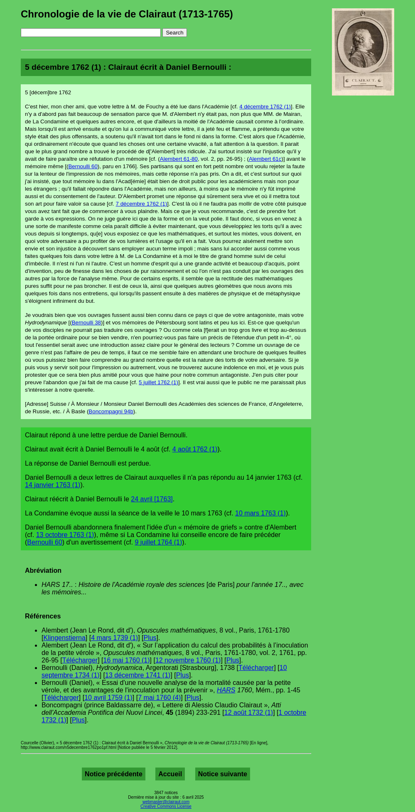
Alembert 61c (265, 159)
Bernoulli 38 (86, 322)
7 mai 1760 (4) (159, 697)
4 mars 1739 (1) (114, 637)
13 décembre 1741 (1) (137, 675)
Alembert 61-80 (179, 159)
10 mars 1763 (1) (260, 513)
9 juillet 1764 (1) (158, 542)
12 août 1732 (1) (248, 712)
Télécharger (80, 660)
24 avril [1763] (152, 499)
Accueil (170, 774)
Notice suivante (222, 774)
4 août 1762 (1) (195, 449)
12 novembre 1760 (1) (188, 660)
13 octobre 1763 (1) (65, 534)
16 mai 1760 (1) (126, 660)
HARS (226, 690)
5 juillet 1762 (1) (158, 382)
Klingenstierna (64, 637)
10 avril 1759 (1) (108, 697)
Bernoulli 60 (82, 166)
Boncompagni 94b (110, 411)
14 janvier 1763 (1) (52, 484)
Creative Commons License (166, 806)
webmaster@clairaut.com (165, 802)
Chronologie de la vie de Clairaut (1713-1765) (127, 14)
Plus (149, 637)
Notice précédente (113, 774)
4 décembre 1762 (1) (265, 106)
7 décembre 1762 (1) (141, 204)
